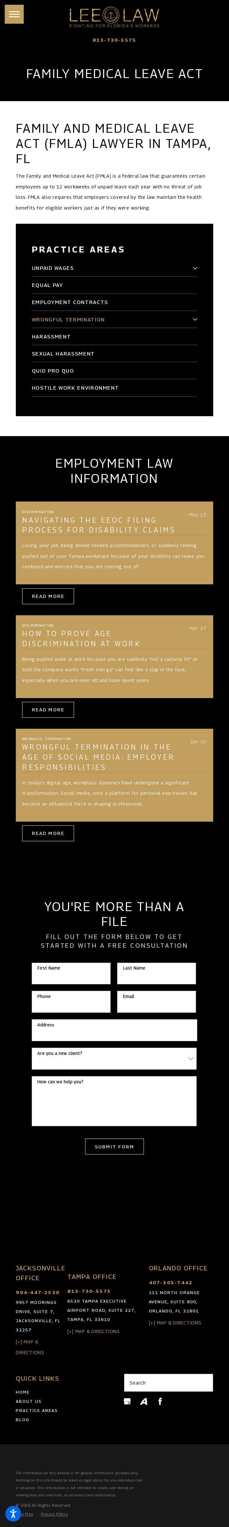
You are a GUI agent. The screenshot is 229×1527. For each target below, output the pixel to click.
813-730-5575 (115, 40)
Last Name (134, 967)
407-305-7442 (171, 1282)
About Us (29, 1401)
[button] (13, 1514)
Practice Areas (37, 1410)
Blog (22, 1419)
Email (128, 996)
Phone (44, 996)
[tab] (194, 268)
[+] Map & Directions (93, 1331)
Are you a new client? (59, 1053)
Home (23, 1392)
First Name (48, 967)
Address (45, 1024)
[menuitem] (110, 268)
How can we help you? (60, 1081)
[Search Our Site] (204, 1382)
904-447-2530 (38, 1292)
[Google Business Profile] (127, 1401)
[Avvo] (143, 1401)
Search (138, 1382)
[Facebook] (160, 1401)
